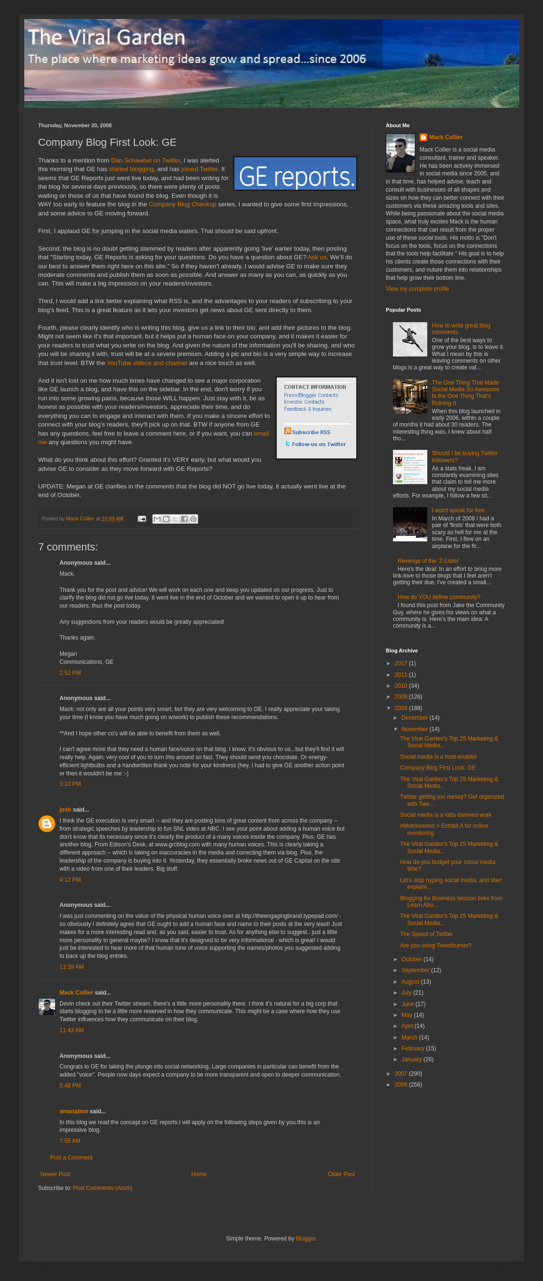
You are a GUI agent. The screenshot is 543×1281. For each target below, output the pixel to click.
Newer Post (55, 1174)
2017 (402, 663)
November (416, 729)
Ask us (317, 257)
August (411, 981)
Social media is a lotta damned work (446, 815)
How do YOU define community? (439, 597)
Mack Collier (76, 992)
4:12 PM (70, 879)
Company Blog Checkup (182, 204)
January (412, 1059)
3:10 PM (70, 784)
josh (65, 809)
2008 (402, 708)
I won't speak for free (458, 510)
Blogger (305, 1238)
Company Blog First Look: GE (438, 767)
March (410, 1037)
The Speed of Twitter (426, 934)
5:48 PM (70, 1085)
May (408, 1015)
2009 (402, 696)
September (416, 970)
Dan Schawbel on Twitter (145, 160)
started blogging (131, 169)
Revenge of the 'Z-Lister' (429, 561)
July (407, 992)
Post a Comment (71, 1157)
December (416, 717)
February (414, 1048)
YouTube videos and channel (147, 362)
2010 (402, 685)
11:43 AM (72, 1030)
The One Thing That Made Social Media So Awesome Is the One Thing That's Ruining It (466, 393)
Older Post (341, 1174)
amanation (74, 1111)
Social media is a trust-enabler (438, 756)
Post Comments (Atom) (102, 1188)
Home (199, 1174)
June (408, 1004)
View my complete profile (417, 288)
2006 (402, 1084)
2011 (402, 674)
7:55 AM (70, 1141)
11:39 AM (72, 967)
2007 (402, 1073)
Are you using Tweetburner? (436, 945)
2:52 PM (70, 673)
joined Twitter (199, 169)
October (412, 959)
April (408, 1026)
